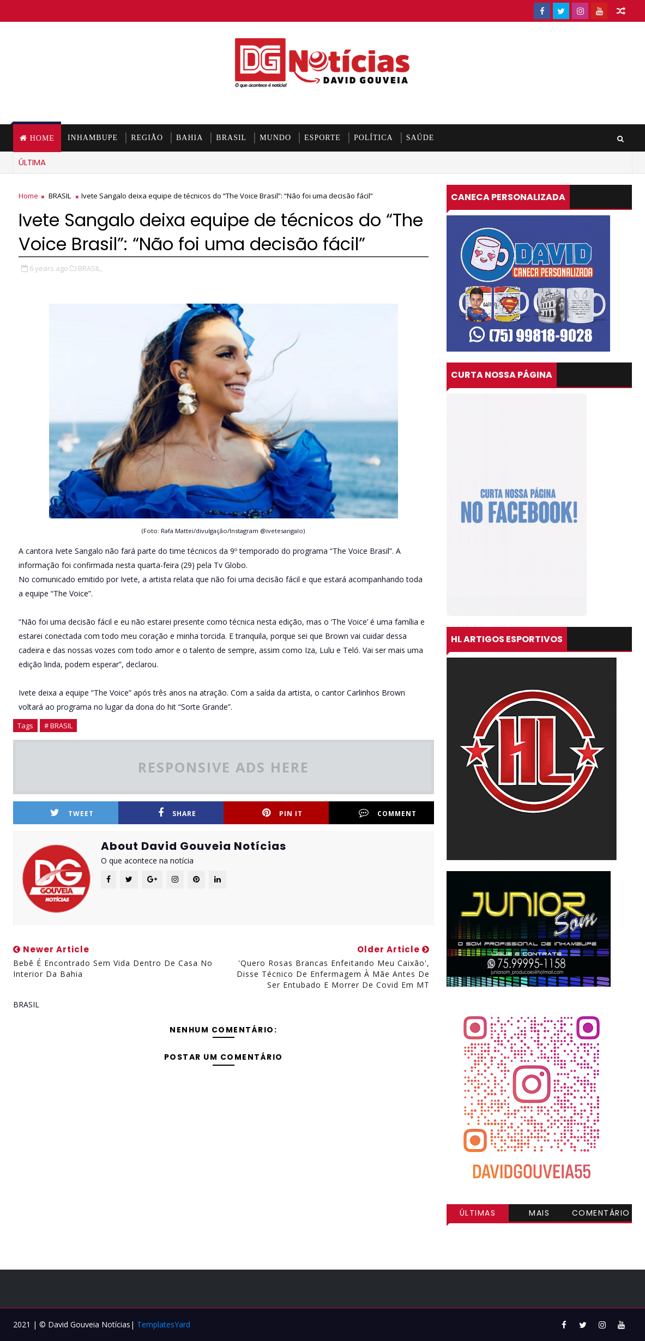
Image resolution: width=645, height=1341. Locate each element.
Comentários (601, 1214)
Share (177, 813)
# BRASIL (58, 725)
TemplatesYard (163, 1324)
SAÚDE (420, 138)
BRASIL (231, 138)
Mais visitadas (539, 1214)
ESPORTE (322, 138)
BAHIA (189, 138)
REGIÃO (147, 138)
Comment (388, 813)
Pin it (282, 813)
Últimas (478, 1212)
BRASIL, (90, 268)
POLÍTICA (373, 138)
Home (42, 138)
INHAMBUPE (93, 138)
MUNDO (275, 138)
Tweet (72, 813)
